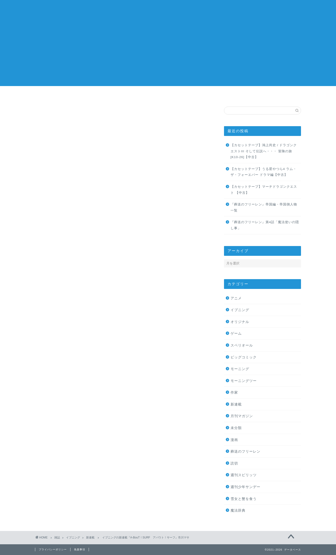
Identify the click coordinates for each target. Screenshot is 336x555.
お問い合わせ (279, 94)
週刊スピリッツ (244, 475)
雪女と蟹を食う (244, 499)
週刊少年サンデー (245, 487)
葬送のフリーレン (245, 452)
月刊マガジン (242, 416)
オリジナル (240, 322)
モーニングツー (244, 381)
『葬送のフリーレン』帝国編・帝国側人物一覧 (264, 207)
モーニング (240, 369)
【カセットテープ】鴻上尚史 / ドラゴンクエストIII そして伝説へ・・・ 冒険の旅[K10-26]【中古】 (264, 151)
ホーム (57, 94)
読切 (234, 463)
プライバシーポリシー (53, 549)
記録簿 (168, 9)
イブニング (240, 310)
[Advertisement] (168, 53)
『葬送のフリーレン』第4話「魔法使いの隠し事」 (265, 225)
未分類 (236, 428)
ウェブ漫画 (234, 94)
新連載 (48, 116)
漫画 (146, 94)
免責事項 (79, 549)
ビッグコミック (244, 357)
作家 (190, 94)
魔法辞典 (238, 511)
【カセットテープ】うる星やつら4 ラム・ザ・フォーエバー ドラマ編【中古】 (264, 172)
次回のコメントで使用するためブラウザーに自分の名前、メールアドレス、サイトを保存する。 (121, 450)
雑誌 (101, 94)
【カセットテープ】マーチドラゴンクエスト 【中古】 (264, 190)
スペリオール (242, 345)
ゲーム (236, 334)
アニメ (236, 298)
